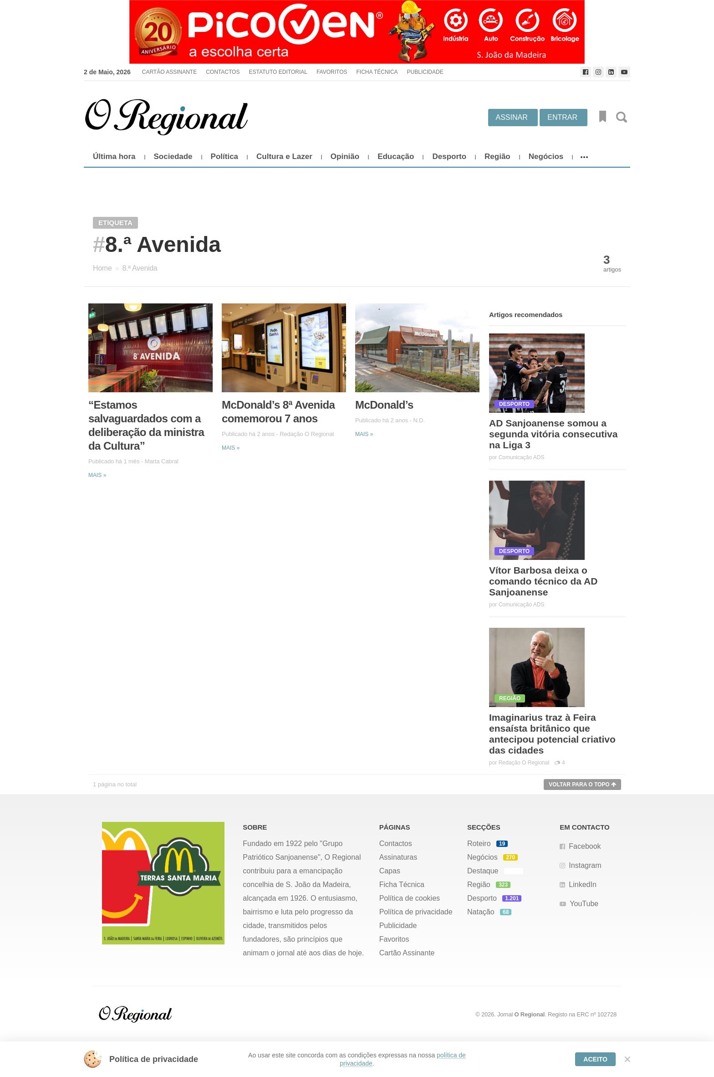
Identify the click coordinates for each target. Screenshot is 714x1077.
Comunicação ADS (522, 457)
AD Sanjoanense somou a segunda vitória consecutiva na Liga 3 (553, 434)
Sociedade (173, 156)
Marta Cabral (161, 461)
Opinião (345, 156)
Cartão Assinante (169, 72)
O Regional (530, 1014)
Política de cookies (409, 898)
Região (497, 156)
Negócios (546, 156)
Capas (389, 871)
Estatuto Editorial (278, 72)
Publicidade (425, 72)
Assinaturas (398, 857)
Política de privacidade (416, 912)
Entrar (562, 117)
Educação (395, 156)
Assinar (512, 117)
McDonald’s (384, 405)
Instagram (585, 865)
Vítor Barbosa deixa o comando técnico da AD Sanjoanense (543, 581)
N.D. (419, 420)
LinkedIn (583, 884)
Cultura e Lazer (284, 156)
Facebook (585, 846)
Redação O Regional (307, 434)
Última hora (114, 156)
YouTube (584, 904)
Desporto (449, 156)
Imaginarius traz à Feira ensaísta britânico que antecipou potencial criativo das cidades (552, 733)
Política (224, 156)
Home (102, 268)
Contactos (223, 72)
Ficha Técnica (377, 72)
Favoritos (331, 72)
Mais (97, 475)
